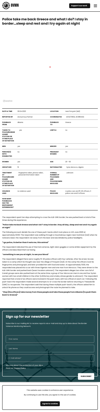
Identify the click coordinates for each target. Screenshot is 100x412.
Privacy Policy (20, 368)
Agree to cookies (50, 403)
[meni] (95, 5)
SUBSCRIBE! (86, 376)
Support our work (79, 5)
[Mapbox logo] (7, 101)
